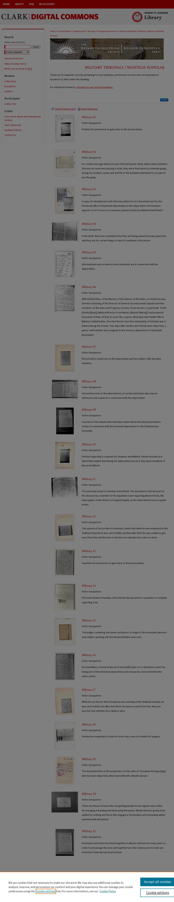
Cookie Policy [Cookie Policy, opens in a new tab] (108, 891)
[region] (87, 887)
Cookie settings (45, 891)
